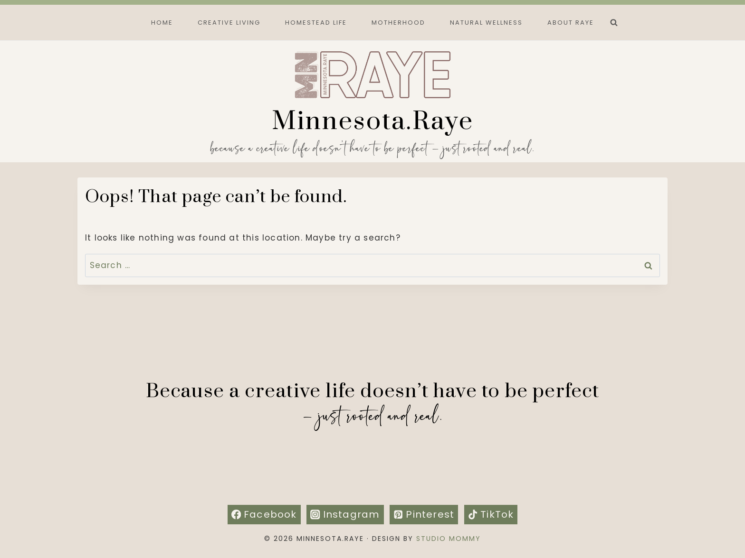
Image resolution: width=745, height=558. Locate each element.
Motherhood (398, 22)
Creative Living (229, 22)
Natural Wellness (486, 22)
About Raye (570, 22)
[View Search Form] (613, 22)
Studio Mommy (448, 538)
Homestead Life (316, 22)
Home (162, 22)
